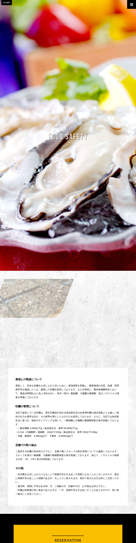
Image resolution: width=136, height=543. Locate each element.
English (6, 2)
